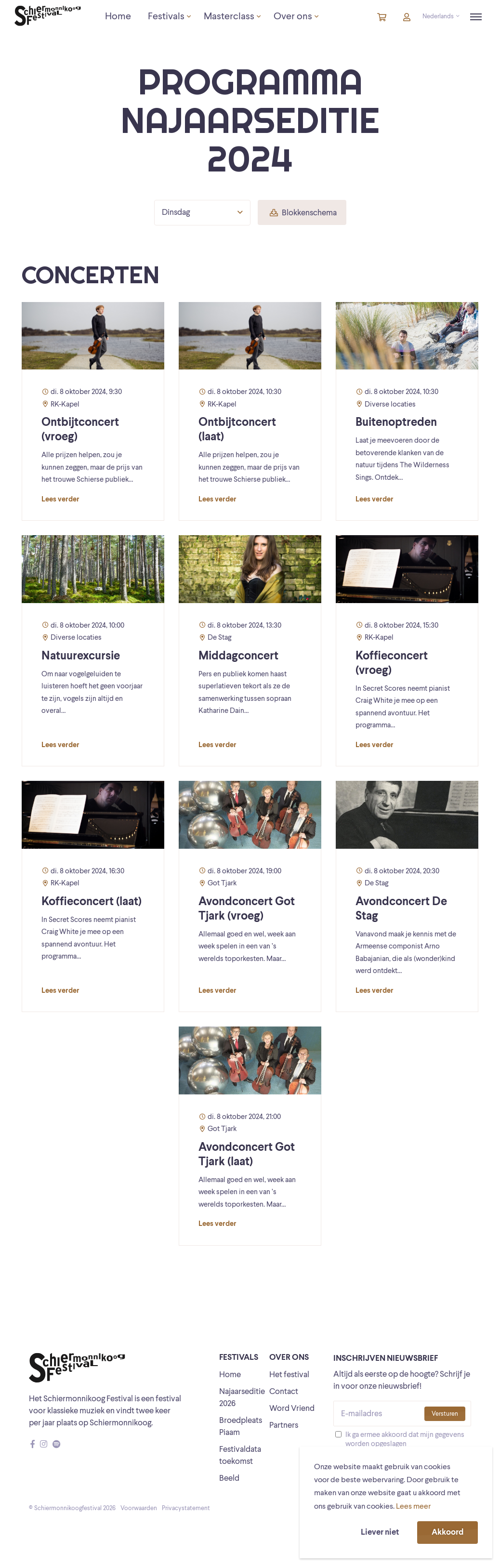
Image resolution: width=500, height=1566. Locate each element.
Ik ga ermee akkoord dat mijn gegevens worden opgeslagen (404, 1440)
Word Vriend (292, 1409)
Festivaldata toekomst (240, 1456)
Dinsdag (202, 212)
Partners (283, 1425)
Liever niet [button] (380, 1532)
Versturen (445, 1414)
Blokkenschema (303, 213)
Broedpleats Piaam (240, 1427)
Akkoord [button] (447, 1532)
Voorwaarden (138, 1508)
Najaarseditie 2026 (242, 1398)
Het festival (289, 1375)
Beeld (229, 1478)
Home (230, 1375)
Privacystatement (186, 1508)
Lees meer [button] (413, 1507)
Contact (283, 1392)
